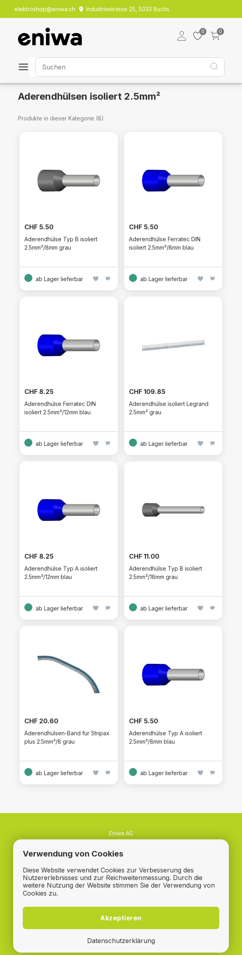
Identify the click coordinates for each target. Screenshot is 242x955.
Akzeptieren (121, 918)
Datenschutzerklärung (121, 941)
